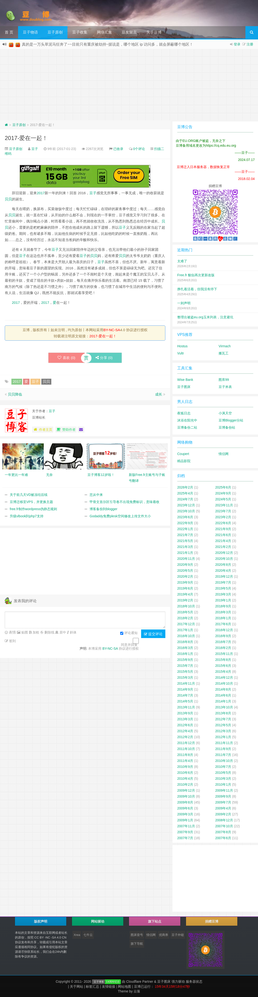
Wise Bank (185, 380)
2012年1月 (223, 737)
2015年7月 (185, 666)
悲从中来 (96, 495)
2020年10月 (224, 559)
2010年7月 (223, 767)
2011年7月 (223, 755)
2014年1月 (223, 701)
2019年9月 (185, 582)
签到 (12, 641)
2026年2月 (185, 487)
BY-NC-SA (111, 330)
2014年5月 (185, 701)
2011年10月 (186, 749)
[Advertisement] (129, 84)
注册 (250, 44)
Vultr (180, 353)
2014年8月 (223, 689)
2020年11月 (186, 559)
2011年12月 (186, 743)
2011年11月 (224, 743)
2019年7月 (223, 582)
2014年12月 (224, 677)
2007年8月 (223, 832)
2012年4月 (185, 731)
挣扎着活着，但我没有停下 (197, 289)
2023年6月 (185, 517)
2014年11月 (186, 683)
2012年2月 (185, 737)
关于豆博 (154, 32)
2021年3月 (185, 547)
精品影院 (184, 461)
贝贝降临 (15, 394)
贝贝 (8, 199)
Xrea (77, 935)
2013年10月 (224, 707)
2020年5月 (185, 570)
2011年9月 (223, 749)
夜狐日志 (184, 413)
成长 (158, 394)
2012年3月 (223, 731)
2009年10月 (186, 796)
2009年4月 (223, 808)
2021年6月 (223, 535)
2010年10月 (224, 761)
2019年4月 (185, 594)
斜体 (72, 632)
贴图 (24, 632)
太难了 (182, 261)
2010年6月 (185, 772)
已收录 (118, 149)
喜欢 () (66, 358)
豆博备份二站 (187, 427)
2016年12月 (224, 630)
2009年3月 (185, 814)
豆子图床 (184, 387)
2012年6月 (185, 725)
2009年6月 (185, 808)
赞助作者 (66, 429)
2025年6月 (223, 487)
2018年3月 (223, 612)
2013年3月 (185, 719)
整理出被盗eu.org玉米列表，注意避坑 (205, 317)
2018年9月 (223, 606)
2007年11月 (186, 826)
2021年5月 (185, 541)
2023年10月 (186, 511)
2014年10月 (224, 683)
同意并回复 (129, 644)
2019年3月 (223, 594)
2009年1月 (185, 820)
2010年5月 (223, 772)
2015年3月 (185, 677)
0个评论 (139, 149)
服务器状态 (194, 981)
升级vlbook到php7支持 (26, 516)
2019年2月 (185, 600)
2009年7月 (223, 802)
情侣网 (224, 454)
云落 (137, 991)
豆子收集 (79, 32)
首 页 (9, 32)
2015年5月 (185, 671)
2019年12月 (224, 576)
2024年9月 (223, 493)
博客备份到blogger (103, 509)
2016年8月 (185, 642)
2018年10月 (186, 606)
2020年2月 (185, 576)
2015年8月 (223, 660)
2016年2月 (223, 648)
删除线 (48, 632)
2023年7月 (223, 511)
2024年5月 (223, 499)
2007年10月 (224, 826)
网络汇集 (104, 32)
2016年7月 (223, 642)
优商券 (163, 935)
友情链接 (108, 986)
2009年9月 (223, 796)
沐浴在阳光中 (187, 420)
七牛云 (88, 935)
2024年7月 (185, 499)
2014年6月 (223, 695)
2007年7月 (185, 838)
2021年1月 (185, 553)
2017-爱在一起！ (26, 138)
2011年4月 (185, 761)
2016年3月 (185, 648)
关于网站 (76, 986)
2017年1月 (185, 630)
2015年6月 (223, 666)
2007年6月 (223, 838)
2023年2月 (223, 517)
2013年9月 (185, 713)
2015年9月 (185, 660)
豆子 (34, 149)
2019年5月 (223, 588)
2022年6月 (223, 523)
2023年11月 (224, 505)
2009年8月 (185, 802)
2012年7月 (223, 719)
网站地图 (124, 986)
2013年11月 (186, 707)
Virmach (225, 346)
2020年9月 (185, 564)
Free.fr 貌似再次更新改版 (196, 275)
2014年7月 (185, 695)
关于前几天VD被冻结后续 (29, 495)
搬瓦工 (224, 353)
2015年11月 (224, 654)
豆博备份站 (227, 427)
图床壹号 (137, 935)
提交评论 (153, 634)
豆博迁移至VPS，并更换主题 (31, 502)
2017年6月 (223, 624)
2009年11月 (224, 790)
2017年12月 (186, 624)
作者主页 (42, 429)
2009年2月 (223, 814)
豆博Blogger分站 (231, 420)
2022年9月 (185, 523)
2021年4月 (223, 541)
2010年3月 (223, 778)
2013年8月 (223, 713)
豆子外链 (178, 935)
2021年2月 (223, 547)
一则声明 (184, 303)
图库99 (224, 380)
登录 (237, 44)
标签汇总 (92, 986)
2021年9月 (223, 529)
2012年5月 (223, 725)
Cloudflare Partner (139, 981)
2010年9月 (185, 767)
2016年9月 (223, 636)
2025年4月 (185, 493)
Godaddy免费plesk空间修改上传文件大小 (120, 516)
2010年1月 (223, 784)
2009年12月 (186, 790)
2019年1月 (223, 600)
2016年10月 (186, 636)
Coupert (183, 454)
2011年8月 (185, 755)
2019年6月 (185, 588)
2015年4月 (223, 671)
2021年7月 (185, 535)
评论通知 (129, 633)
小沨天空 (225, 413)
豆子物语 (30, 32)
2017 (41, 193)
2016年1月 (185, 654)
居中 (62, 632)
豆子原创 (55, 32)
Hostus (182, 346)
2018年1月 (223, 618)
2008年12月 (224, 820)
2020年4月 (223, 570)
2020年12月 (224, 553)
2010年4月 (185, 778)
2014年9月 (185, 689)
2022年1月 (185, 529)
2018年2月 (185, 618)
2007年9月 (185, 832)
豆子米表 (225, 387)
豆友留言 (129, 32)
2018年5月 (185, 612)
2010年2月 (185, 784)
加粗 (35, 632)
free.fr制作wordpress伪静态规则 (33, 509)
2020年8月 (223, 564)
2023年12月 (186, 505)
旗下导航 (137, 943)
